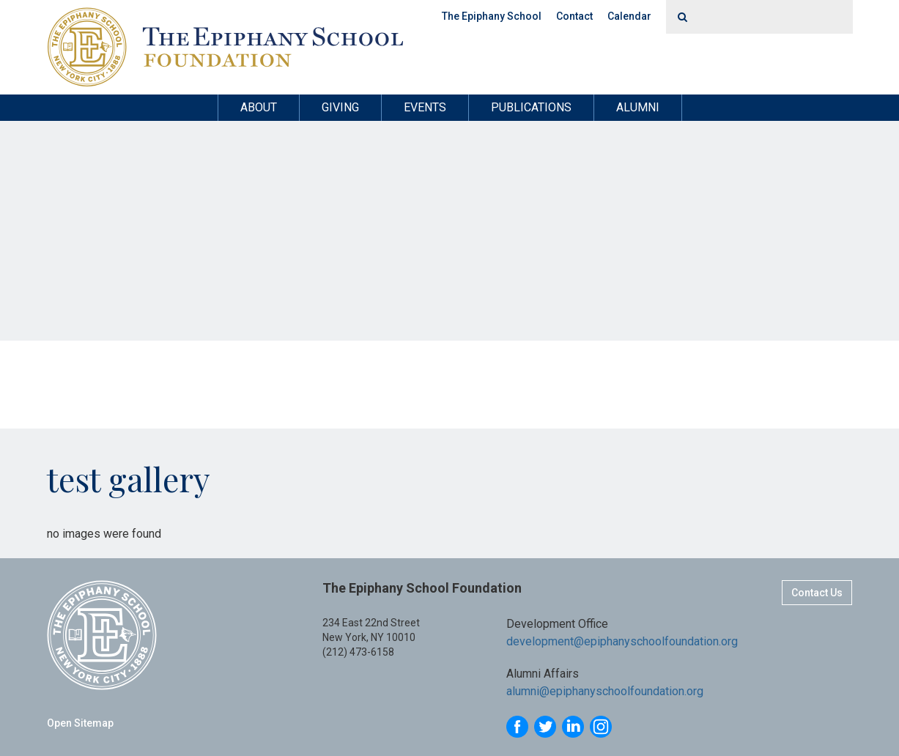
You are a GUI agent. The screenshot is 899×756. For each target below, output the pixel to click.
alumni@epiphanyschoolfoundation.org (604, 691)
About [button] (258, 107)
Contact (574, 16)
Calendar (629, 16)
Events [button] (425, 107)
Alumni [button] (637, 107)
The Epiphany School (491, 16)
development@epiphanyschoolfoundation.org (622, 641)
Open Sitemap (80, 723)
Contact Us (817, 592)
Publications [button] (531, 107)
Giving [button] (340, 107)
